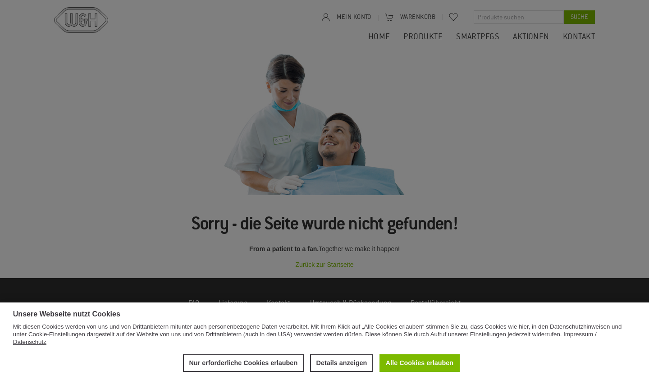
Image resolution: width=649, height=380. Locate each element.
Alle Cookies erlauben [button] (419, 362)
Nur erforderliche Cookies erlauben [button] (243, 362)
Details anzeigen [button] (341, 362)
